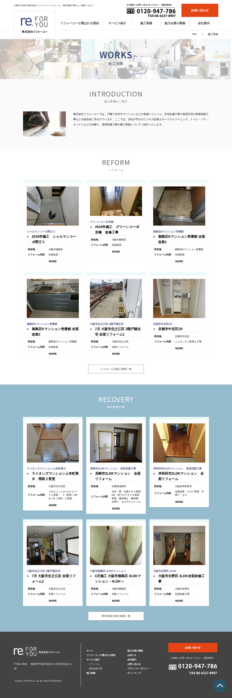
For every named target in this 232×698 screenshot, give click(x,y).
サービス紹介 (117, 23)
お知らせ (131, 655)
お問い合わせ (200, 10)
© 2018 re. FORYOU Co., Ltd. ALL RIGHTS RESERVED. (38, 681)
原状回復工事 (95, 668)
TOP (194, 34)
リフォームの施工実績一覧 (116, 369)
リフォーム (94, 664)
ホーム (89, 650)
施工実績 (146, 23)
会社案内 (204, 23)
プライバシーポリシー (138, 668)
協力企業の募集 (175, 23)
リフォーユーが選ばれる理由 (79, 23)
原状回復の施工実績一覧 (116, 616)
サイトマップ (134, 673)
